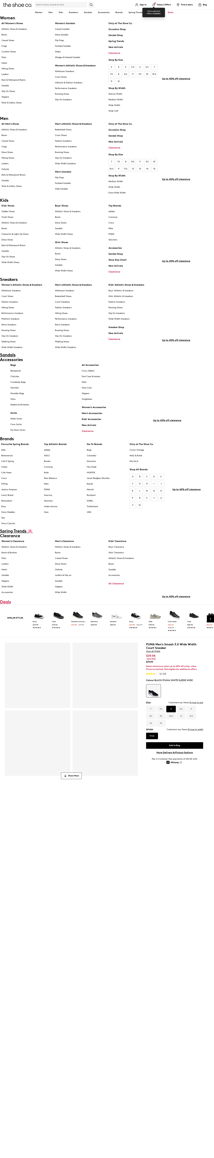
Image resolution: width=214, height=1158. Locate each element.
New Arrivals (115, 47)
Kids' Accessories (91, 431)
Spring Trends (116, 41)
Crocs (111, 224)
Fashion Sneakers (63, 141)
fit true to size (196, 735)
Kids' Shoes (7, 206)
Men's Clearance (64, 556)
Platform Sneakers (10, 323)
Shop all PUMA (153, 684)
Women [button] (39, 12)
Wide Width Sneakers (65, 163)
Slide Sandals (61, 189)
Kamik (90, 499)
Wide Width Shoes (10, 263)
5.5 (132, 67)
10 (147, 74)
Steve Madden (8, 528)
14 (147, 169)
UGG (89, 528)
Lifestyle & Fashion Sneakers (68, 82)
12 (119, 81)
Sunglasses (87, 411)
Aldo (3, 465)
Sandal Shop (115, 35)
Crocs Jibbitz (88, 383)
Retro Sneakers (8, 329)
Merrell (90, 505)
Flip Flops (59, 40)
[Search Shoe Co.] (61, 4)
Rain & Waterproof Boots (13, 80)
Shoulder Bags (17, 405)
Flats (3, 57)
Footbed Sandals (63, 46)
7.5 (111, 74)
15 (154, 169)
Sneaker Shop (116, 331)
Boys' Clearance (116, 562)
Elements (91, 477)
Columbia (91, 471)
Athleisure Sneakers (64, 71)
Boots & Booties (9, 568)
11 (111, 81)
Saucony (48, 511)
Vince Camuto (8, 539)
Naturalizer (6, 516)
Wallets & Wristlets (19, 417)
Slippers (5, 97)
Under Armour (51, 522)
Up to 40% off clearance (176, 95)
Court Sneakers (62, 306)
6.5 (147, 67)
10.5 (154, 74)
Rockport (91, 511)
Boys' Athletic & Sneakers (120, 295)
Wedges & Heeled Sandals (67, 57)
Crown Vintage (137, 465)
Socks (13, 425)
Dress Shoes (7, 152)
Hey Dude (91, 482)
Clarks (4, 482)
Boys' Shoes (61, 206)
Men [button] (50, 12)
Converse (112, 218)
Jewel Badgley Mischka (98, 494)
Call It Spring (7, 477)
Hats (84, 394)
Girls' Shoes (61, 243)
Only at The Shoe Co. (120, 23)
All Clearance (116, 599)
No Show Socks (17, 442)
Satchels (14, 400)
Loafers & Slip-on (63, 591)
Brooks (47, 477)
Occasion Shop (117, 29)
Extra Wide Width (117, 192)
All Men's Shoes (10, 123)
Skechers (112, 241)
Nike (110, 229)
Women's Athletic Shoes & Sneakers (75, 65)
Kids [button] (61, 12)
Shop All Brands (139, 485)
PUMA (111, 235)
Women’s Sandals (65, 23)
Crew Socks (16, 436)
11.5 (125, 169)
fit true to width (195, 762)
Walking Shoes (8, 346)
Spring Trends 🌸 (137, 12)
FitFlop (4, 499)
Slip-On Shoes (8, 91)
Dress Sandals (61, 34)
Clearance (114, 53)
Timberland (92, 522)
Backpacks (15, 383)
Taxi (3, 533)
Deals (170, 12)
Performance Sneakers (66, 88)
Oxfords (5, 169)
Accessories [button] (104, 12)
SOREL (90, 516)
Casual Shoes (7, 40)
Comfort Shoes (8, 51)
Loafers (4, 74)
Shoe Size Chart (117, 260)
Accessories (115, 249)
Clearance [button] (156, 12)
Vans (46, 528)
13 (140, 169)
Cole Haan (6, 488)
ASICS (47, 471)
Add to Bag (174, 778)
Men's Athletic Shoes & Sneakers (73, 123)
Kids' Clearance (117, 556)
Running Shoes (62, 94)
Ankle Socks (16, 430)
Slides (58, 51)
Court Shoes (61, 77)
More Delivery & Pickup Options (174, 785)
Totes (12, 411)
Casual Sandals (62, 29)
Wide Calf (113, 111)
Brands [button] (119, 12)
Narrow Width (115, 94)
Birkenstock (7, 471)
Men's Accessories (92, 425)
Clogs (4, 46)
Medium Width (115, 99)
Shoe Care (87, 400)
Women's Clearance (12, 556)
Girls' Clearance (116, 568)
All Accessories (90, 377)
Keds (46, 488)
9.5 (140, 74)
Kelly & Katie (136, 471)
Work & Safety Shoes (11, 102)
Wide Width (114, 105)
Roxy (3, 522)
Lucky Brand (7, 511)
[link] (39, 654)
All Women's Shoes (12, 23)
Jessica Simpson (9, 505)
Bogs (89, 465)
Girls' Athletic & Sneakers (120, 301)
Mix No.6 (134, 477)
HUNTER (91, 488)
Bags (13, 377)
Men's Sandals (63, 171)
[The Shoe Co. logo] (18, 4)
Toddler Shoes (8, 212)
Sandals (88, 12)
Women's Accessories (94, 419)
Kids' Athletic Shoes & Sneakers (126, 289)
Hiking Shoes (7, 68)
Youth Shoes (7, 218)
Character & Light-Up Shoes (15, 235)
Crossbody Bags (18, 394)
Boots (4, 34)
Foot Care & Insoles (91, 388)
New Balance (50, 494)
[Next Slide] (210, 651)
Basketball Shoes (63, 129)
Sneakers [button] (73, 12)
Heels (4, 63)
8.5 (125, 74)
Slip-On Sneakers (63, 99)
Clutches (14, 388)
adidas (111, 212)
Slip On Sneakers (116, 318)
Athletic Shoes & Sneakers (14, 29)
